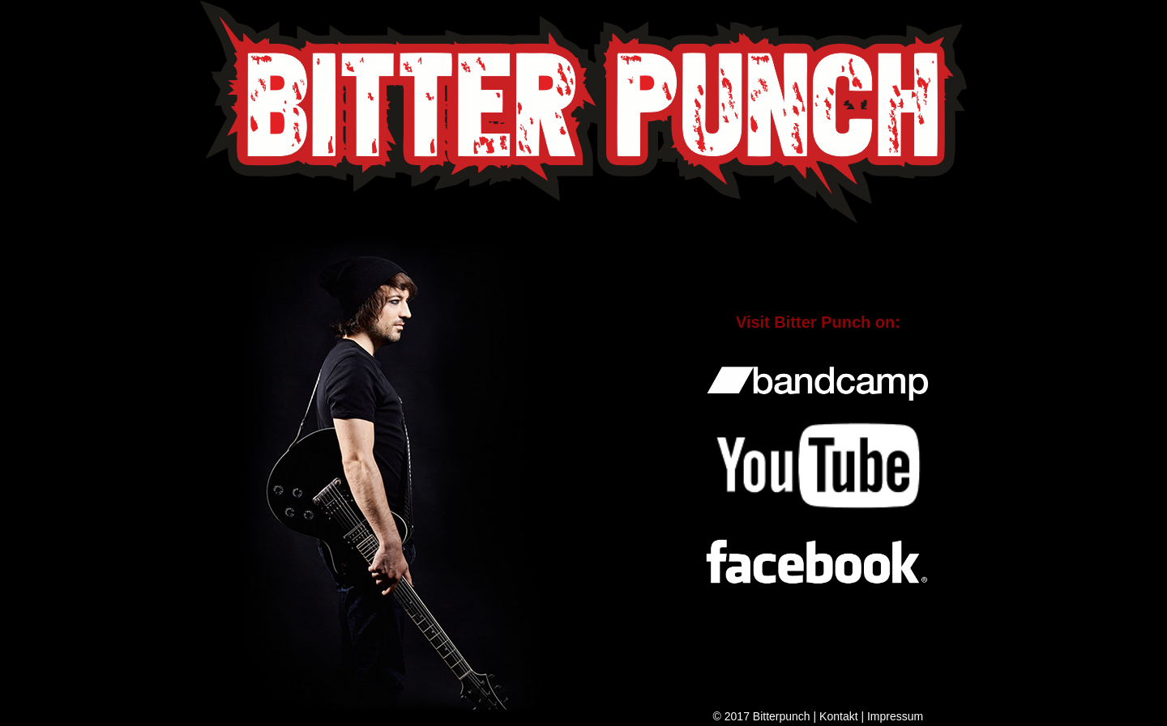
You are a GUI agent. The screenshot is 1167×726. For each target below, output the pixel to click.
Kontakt (838, 716)
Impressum (895, 716)
